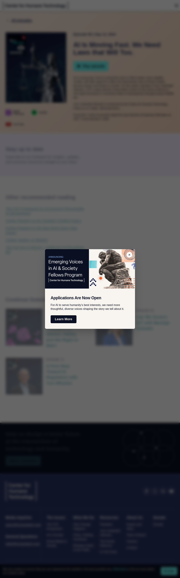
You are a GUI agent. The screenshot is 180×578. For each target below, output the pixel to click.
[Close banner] (129, 255)
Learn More (63, 319)
